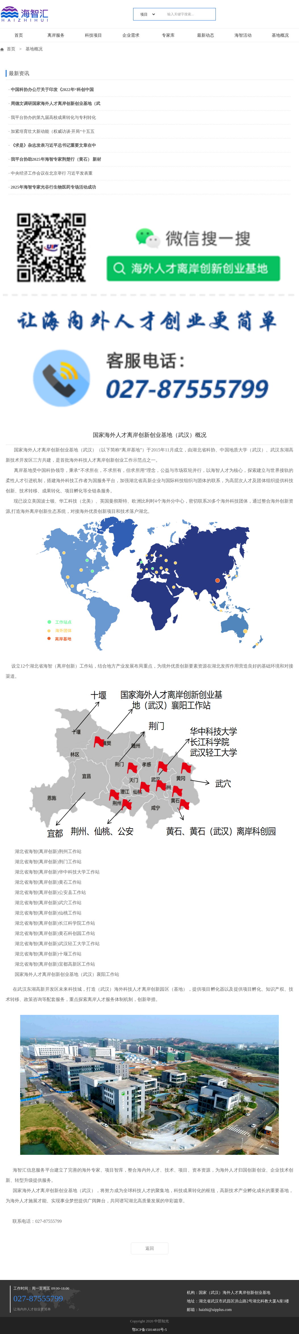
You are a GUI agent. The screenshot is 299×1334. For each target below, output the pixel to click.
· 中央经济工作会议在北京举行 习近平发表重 (51, 173)
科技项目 (93, 35)
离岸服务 (55, 35)
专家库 (168, 35)
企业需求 (130, 35)
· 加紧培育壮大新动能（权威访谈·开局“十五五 (52, 131)
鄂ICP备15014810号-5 (149, 1329)
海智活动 (243, 35)
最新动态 (205, 35)
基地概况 (280, 35)
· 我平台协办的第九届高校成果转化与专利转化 (52, 117)
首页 (18, 35)
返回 (149, 1248)
